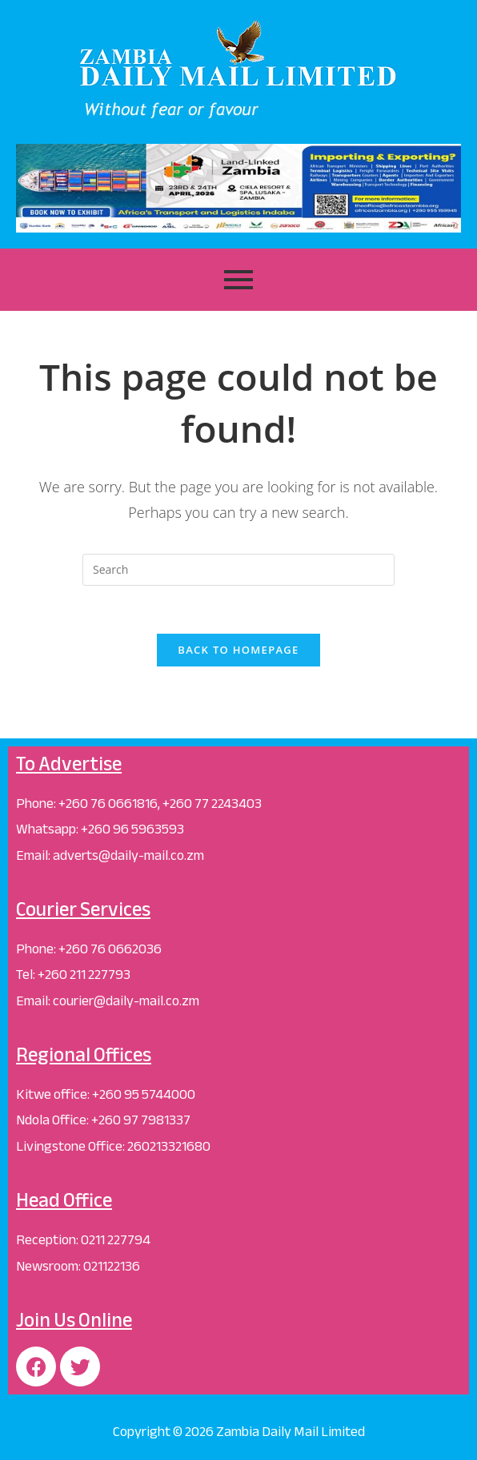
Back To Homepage (238, 649)
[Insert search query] (238, 570)
